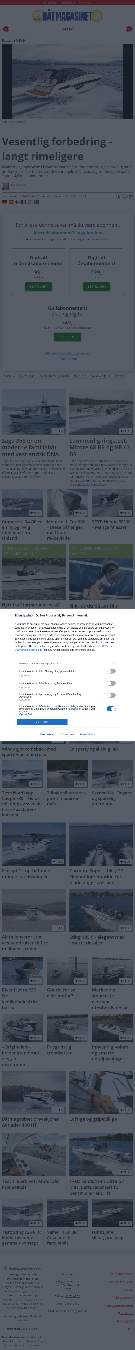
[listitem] (67, 663)
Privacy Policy (87, 734)
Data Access (67, 734)
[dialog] (67, 675)
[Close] (128, 615)
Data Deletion (47, 734)
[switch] (111, 671)
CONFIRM (42, 722)
